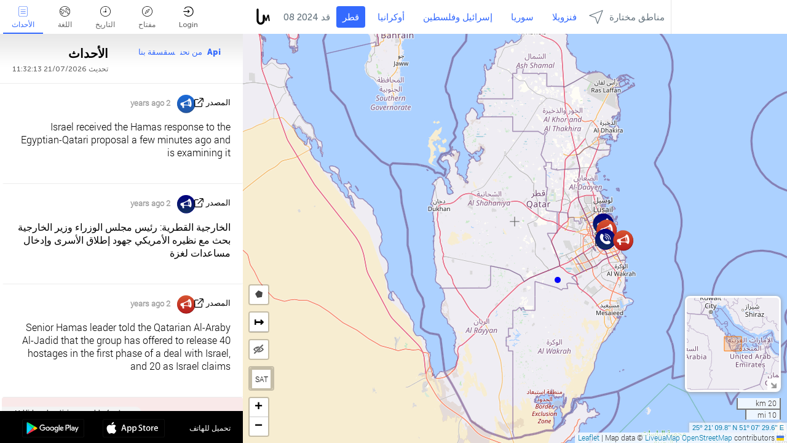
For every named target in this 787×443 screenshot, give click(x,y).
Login (188, 17)
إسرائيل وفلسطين (457, 17)
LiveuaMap (662, 437)
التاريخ (105, 17)
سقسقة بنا (156, 52)
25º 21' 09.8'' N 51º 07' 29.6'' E (738, 427)
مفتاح (147, 17)
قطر (350, 17)
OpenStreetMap (707, 437)
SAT (261, 379)
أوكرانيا (391, 17)
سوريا (522, 17)
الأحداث (23, 17)
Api (214, 52)
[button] (558, 280)
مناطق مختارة (627, 17)
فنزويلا (564, 17)
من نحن (191, 52)
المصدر (218, 102)
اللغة (65, 17)
